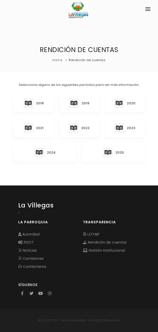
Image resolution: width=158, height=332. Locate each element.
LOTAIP (91, 234)
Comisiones (31, 258)
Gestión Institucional (104, 250)
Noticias (27, 250)
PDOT (26, 242)
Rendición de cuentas (105, 242)
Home (57, 60)
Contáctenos (32, 266)
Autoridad (29, 234)
